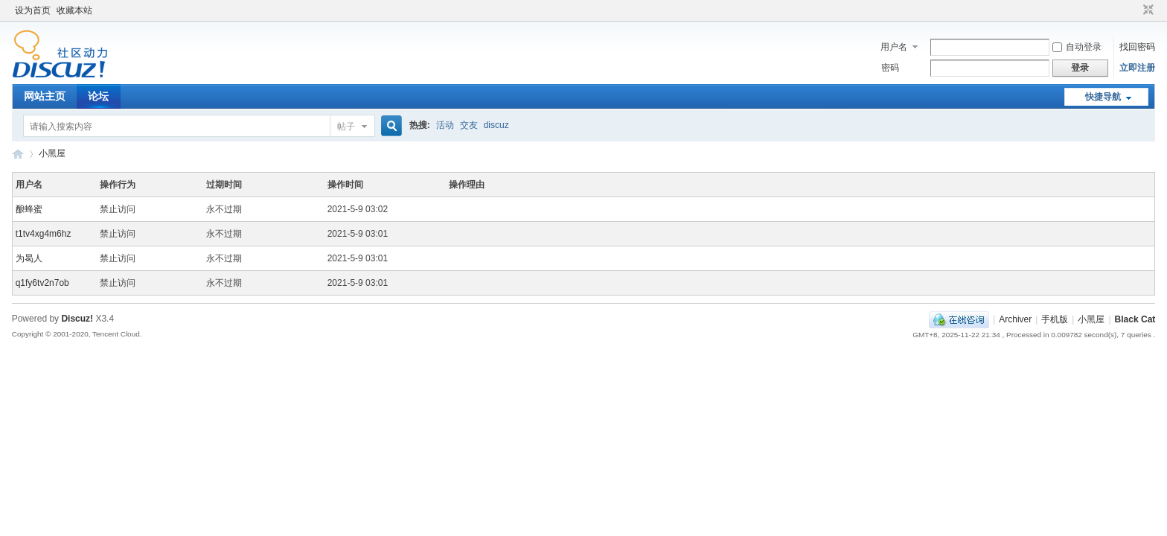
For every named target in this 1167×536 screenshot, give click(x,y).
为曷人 (29, 258)
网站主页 (44, 96)
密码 (890, 68)
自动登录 (1077, 47)
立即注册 (1137, 68)
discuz (496, 125)
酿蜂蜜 (29, 209)
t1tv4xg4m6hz (43, 234)
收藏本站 (74, 10)
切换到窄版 (1146, 10)
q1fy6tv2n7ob (42, 283)
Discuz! (77, 318)
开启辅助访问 (1134, 10)
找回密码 (1137, 47)
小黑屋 (52, 153)
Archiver (1015, 319)
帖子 (346, 126)
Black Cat (1135, 319)
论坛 (98, 96)
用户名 (893, 47)
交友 (469, 125)
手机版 (1054, 319)
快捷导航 (1103, 97)
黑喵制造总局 (18, 154)
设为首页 (33, 10)
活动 (445, 125)
